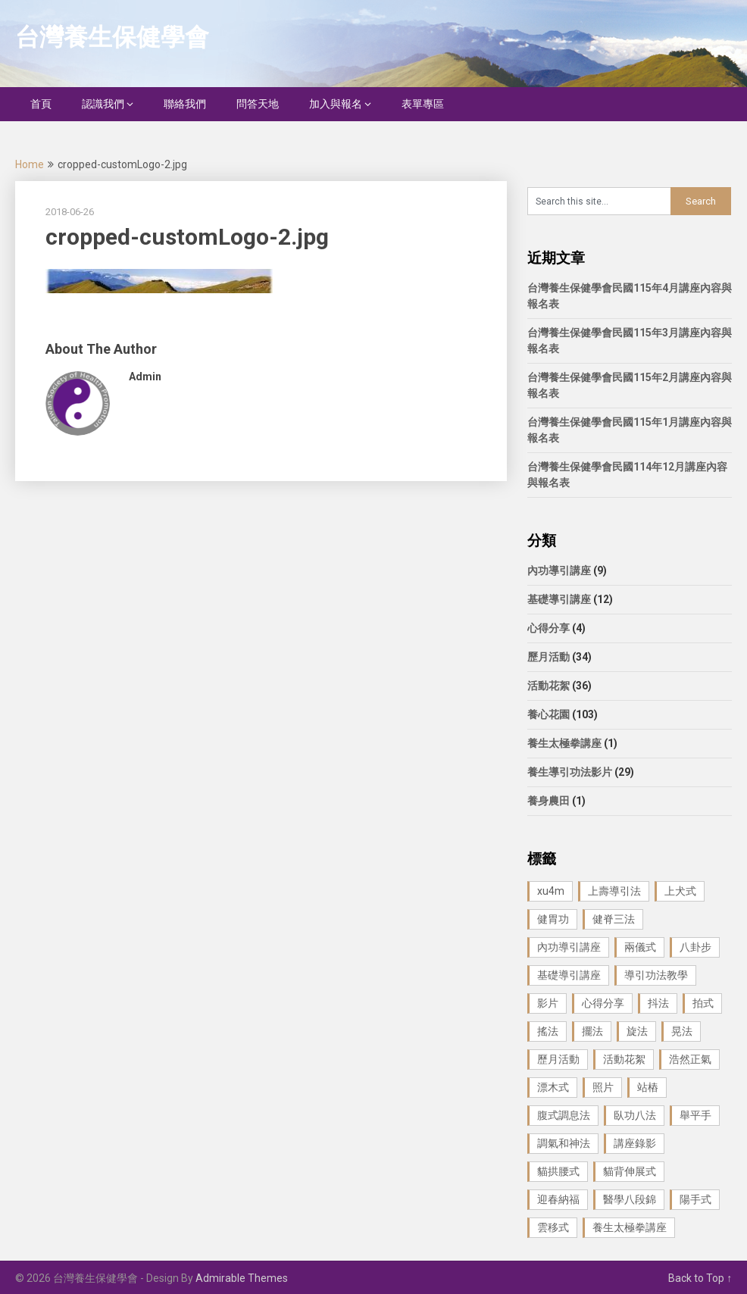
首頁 (41, 104)
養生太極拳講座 (564, 743)
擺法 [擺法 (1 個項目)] (592, 1031)
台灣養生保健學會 (112, 37)
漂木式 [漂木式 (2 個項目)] (553, 1087)
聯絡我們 (185, 104)
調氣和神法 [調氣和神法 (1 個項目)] (563, 1143)
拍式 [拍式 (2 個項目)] (703, 1003)
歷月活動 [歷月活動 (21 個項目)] (558, 1059)
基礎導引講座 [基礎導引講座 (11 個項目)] (569, 975)
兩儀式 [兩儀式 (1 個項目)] (640, 947)
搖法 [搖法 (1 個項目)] (547, 1031)
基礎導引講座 (559, 599)
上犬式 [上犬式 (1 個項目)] (680, 891)
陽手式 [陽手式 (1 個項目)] (695, 1199)
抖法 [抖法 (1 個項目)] (658, 1003)
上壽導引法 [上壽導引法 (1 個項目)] (614, 891)
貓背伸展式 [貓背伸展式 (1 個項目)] (629, 1171)
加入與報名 (335, 104)
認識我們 (103, 104)
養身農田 (548, 801)
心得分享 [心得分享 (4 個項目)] (603, 1003)
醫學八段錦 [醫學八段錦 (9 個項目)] (629, 1199)
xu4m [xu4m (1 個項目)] (550, 891)
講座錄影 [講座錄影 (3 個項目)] (635, 1143)
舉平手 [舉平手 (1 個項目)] (695, 1115)
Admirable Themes (241, 1278)
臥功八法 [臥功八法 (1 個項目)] (635, 1115)
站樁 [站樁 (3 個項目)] (647, 1087)
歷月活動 (548, 657)
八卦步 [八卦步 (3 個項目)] (695, 947)
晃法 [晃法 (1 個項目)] (681, 1031)
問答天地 (257, 104)
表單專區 (423, 104)
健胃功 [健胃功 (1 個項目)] (553, 919)
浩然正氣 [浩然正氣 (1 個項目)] (690, 1059)
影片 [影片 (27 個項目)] (547, 1003)
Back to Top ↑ (700, 1278)
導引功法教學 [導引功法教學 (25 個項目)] (656, 975)
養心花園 (548, 714)
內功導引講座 (559, 570)
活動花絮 (548, 686)
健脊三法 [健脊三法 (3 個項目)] (613, 919)
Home (29, 164)
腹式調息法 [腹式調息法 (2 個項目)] (563, 1115)
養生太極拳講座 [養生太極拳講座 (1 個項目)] (629, 1227)
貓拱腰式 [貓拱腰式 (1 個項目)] (558, 1171)
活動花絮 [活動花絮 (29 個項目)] (624, 1059)
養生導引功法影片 (569, 772)
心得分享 (548, 628)
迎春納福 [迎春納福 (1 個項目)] (558, 1199)
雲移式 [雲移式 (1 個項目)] (553, 1227)
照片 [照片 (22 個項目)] (603, 1087)
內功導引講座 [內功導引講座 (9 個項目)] (569, 947)
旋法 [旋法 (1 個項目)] (637, 1031)
